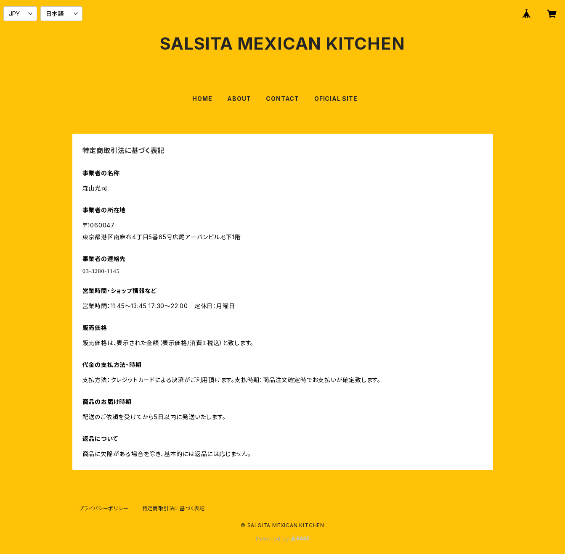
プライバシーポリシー (104, 508)
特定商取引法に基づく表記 (173, 508)
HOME (202, 98)
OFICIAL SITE (336, 98)
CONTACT (282, 98)
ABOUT (239, 98)
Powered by (283, 539)
